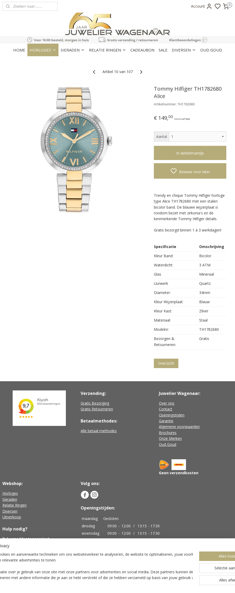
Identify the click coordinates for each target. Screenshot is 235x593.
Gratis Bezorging (95, 403)
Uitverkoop (11, 516)
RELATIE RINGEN (107, 50)
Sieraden (9, 499)
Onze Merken (170, 438)
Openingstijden (171, 414)
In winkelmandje (190, 152)
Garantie (166, 420)
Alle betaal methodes (99, 430)
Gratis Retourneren (97, 408)
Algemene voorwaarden (179, 426)
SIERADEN (73, 50)
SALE (163, 50)
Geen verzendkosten (178, 472)
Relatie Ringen (14, 505)
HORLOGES (43, 50)
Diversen (9, 511)
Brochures (168, 432)
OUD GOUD (211, 50)
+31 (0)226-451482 (25, 544)
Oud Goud (167, 444)
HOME (19, 50)
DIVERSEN (184, 50)
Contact (165, 408)
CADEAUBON (142, 50)
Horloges (10, 493)
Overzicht (166, 363)
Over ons (166, 403)
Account (201, 6)
